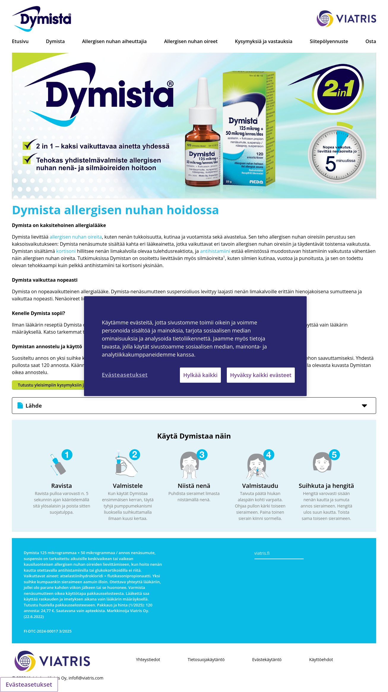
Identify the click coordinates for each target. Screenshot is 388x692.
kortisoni (65, 251)
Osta (370, 41)
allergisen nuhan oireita (76, 237)
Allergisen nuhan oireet (191, 41)
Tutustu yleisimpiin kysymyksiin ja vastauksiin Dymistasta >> (79, 385)
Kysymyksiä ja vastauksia (263, 41)
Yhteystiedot (148, 659)
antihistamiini (215, 251)
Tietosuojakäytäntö (206, 659)
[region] (195, 346)
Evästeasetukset (29, 684)
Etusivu (20, 41)
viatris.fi (262, 553)
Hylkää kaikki (200, 374)
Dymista (55, 41)
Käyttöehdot (321, 659)
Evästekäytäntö (267, 659)
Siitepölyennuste (329, 41)
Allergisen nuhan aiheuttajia (114, 41)
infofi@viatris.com (86, 678)
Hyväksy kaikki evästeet (261, 374)
